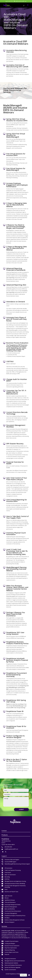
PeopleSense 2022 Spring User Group (16, 701)
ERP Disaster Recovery (14, 443)
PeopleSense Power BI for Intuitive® (16, 727)
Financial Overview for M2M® (15, 463)
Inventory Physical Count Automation (16, 533)
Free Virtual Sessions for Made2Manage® (15, 169)
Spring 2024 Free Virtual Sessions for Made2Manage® (15, 135)
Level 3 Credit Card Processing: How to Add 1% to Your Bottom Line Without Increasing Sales (16, 551)
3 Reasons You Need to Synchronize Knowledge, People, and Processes (15, 226)
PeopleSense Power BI (14, 711)
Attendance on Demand (15, 301)
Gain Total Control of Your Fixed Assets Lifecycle (16, 479)
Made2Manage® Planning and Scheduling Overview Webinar (16, 569)
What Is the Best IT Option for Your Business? (16, 760)
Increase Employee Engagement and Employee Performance (17, 185)
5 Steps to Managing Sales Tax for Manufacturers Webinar (16, 204)
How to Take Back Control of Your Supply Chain (17, 517)
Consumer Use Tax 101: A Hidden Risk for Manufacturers (16, 392)
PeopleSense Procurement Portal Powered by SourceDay (16, 674)
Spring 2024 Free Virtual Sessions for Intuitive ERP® (16, 120)
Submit (21, 809)
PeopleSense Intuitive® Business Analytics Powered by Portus (17, 660)
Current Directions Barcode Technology (17, 413)
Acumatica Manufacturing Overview (16, 51)
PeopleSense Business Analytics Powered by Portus (17, 643)
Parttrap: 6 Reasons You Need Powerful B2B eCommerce (15, 614)
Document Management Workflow (15, 426)
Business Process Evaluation (17, 343)
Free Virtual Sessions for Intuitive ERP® (15, 154)
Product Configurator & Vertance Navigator (15, 736)
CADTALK (9, 361)
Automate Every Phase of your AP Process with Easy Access (16, 319)
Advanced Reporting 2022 (16, 285)
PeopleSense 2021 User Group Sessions (15, 633)
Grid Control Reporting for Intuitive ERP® (16, 500)
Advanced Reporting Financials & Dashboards (15, 269)
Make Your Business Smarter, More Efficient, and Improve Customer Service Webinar (17, 588)
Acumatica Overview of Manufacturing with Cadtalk (17, 66)
